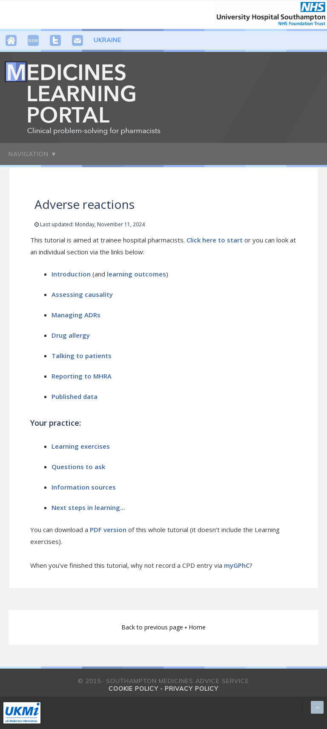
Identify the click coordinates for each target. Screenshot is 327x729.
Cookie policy (133, 688)
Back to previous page (153, 627)
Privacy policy (191, 688)
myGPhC (237, 565)
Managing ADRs (76, 314)
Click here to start (215, 240)
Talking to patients (82, 355)
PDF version (108, 529)
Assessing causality (82, 294)
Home (197, 627)
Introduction (71, 274)
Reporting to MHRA (82, 376)
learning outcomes (136, 274)
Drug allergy (71, 335)
